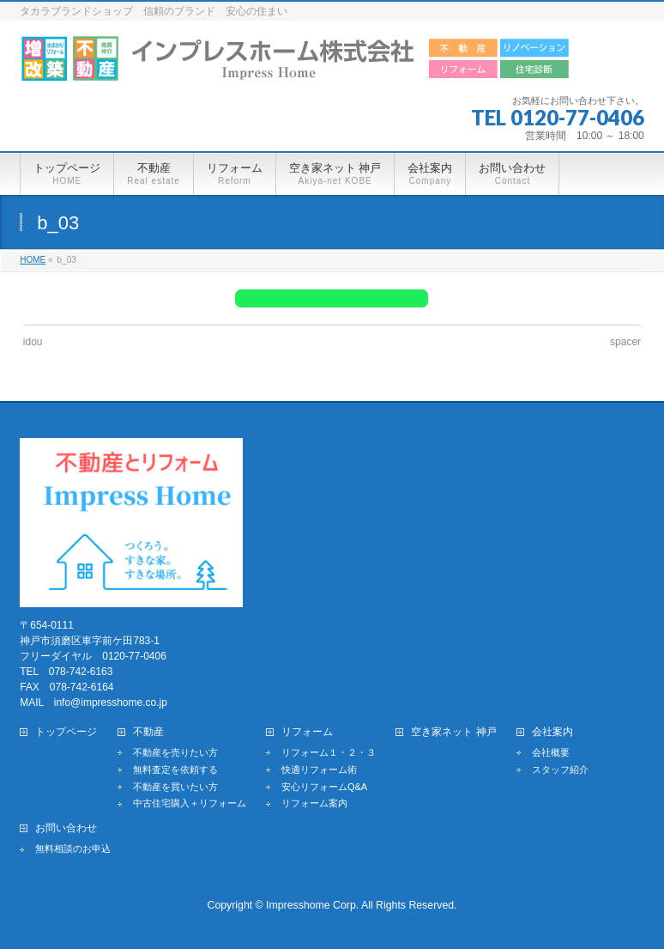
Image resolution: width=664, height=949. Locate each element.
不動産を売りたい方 (175, 752)
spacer (625, 342)
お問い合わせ (66, 828)
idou (33, 342)
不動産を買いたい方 (175, 787)
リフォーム (307, 732)
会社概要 (551, 752)
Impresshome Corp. (312, 905)
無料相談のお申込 (73, 848)
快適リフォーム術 (319, 769)
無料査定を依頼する (175, 769)
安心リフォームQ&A (324, 787)
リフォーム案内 (314, 803)
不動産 (148, 732)
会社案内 (552, 732)
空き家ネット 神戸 (453, 732)
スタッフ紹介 (560, 769)
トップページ (66, 732)
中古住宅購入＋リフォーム (189, 803)
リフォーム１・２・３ (328, 752)
